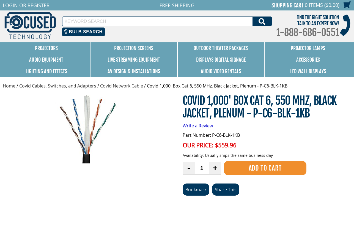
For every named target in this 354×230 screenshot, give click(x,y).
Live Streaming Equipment (134, 60)
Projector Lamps (308, 48)
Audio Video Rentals (221, 71)
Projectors (46, 48)
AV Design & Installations (134, 71)
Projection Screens (133, 48)
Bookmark (196, 190)
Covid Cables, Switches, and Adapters (57, 86)
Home (9, 86)
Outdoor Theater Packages (221, 48)
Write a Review (198, 126)
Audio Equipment (46, 60)
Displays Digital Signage (221, 60)
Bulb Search (83, 31)
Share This (226, 190)
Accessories (308, 60)
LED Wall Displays (308, 71)
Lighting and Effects (46, 71)
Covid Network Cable (121, 86)
